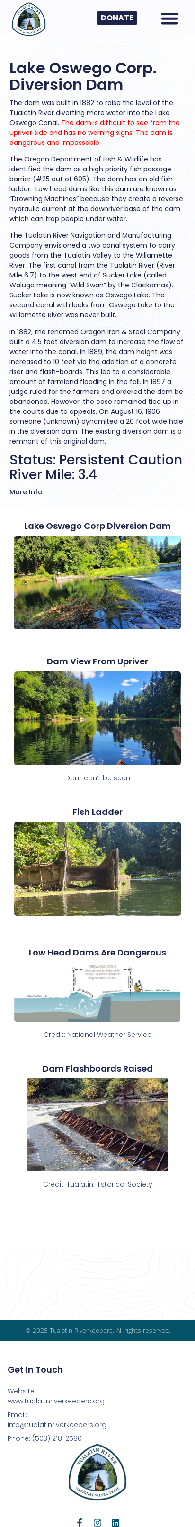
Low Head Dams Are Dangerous (97, 952)
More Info (26, 492)
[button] (170, 18)
